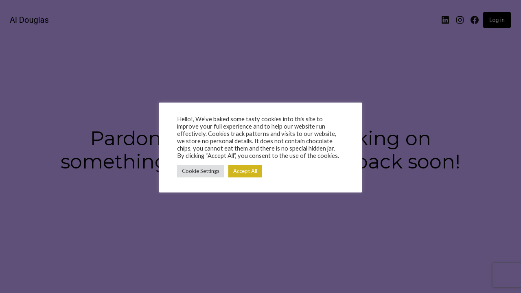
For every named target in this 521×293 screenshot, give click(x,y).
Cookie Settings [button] (200, 171)
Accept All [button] (245, 171)
